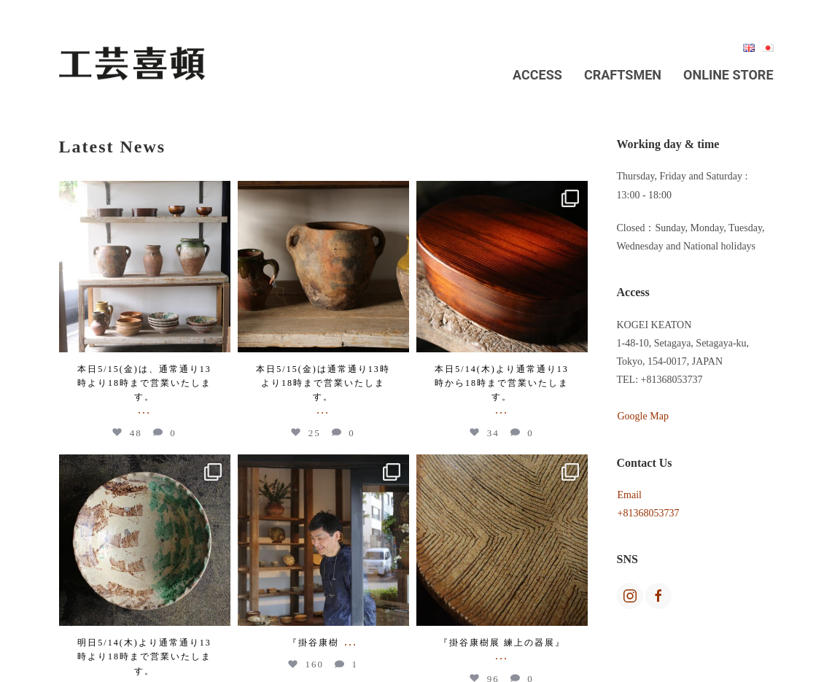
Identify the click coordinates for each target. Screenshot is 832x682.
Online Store (728, 74)
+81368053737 (649, 513)
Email (630, 494)
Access (537, 74)
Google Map (643, 416)
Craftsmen (622, 74)
